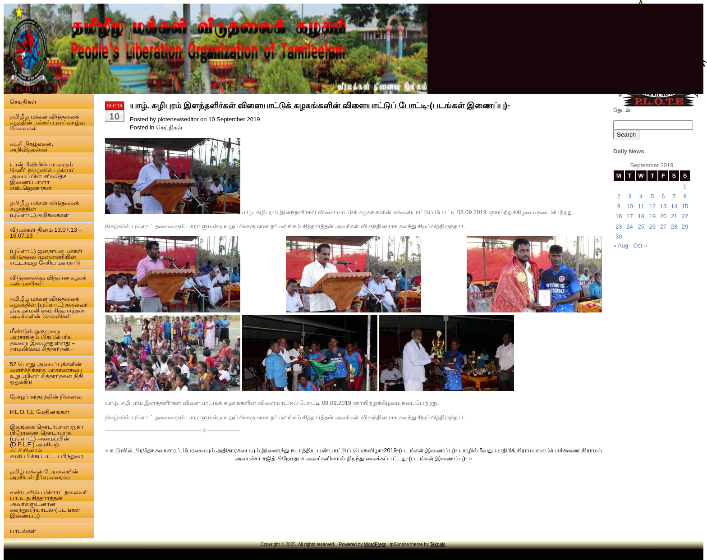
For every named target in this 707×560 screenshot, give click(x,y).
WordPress (375, 544)
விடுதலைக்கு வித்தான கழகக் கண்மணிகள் (48, 280)
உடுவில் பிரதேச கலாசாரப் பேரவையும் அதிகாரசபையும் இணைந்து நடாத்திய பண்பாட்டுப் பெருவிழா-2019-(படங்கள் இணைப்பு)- (283, 450)
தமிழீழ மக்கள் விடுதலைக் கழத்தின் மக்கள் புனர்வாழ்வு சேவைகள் (47, 122)
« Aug (620, 245)
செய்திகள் (23, 101)
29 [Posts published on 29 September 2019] (685, 226)
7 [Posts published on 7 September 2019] (673, 196)
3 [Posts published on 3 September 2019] (629, 196)
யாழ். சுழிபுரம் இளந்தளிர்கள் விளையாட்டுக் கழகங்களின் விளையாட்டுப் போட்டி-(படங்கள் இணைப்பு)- (320, 105)
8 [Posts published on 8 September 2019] (684, 196)
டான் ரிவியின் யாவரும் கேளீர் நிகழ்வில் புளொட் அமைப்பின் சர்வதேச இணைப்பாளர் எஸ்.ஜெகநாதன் (43, 176)
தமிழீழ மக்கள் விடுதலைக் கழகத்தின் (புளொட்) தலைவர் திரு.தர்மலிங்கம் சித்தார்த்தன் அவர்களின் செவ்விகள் (49, 307)
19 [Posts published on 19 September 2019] (652, 216)
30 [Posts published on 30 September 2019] (618, 236)
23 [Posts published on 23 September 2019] (618, 226)
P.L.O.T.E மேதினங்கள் (39, 412)
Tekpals (437, 544)
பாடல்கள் (23, 531)
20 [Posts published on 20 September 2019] (663, 216)
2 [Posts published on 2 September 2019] (618, 196)
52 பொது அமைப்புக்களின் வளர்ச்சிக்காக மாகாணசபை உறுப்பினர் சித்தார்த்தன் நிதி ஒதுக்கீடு (46, 373)
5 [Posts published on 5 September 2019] (652, 196)
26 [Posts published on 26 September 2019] (652, 226)
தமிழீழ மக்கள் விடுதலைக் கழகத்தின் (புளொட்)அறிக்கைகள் (44, 209)
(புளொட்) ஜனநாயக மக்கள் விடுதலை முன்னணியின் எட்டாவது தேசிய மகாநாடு (46, 257)
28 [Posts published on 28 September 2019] (674, 226)
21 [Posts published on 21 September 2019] (674, 216)
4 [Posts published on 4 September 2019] (641, 196)
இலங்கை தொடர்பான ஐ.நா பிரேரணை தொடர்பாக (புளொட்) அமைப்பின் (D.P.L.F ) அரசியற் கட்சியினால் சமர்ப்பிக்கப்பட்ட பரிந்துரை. (47, 441)
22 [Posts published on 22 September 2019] (685, 216)
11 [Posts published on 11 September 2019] (641, 206)
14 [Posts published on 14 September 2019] (674, 206)
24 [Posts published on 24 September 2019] (629, 226)
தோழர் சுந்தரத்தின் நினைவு (46, 396)
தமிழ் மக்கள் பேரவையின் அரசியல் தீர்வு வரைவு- (44, 474)
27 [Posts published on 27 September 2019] (663, 226)
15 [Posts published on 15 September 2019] (685, 206)
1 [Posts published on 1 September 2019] (684, 186)
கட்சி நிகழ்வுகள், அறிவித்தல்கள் (31, 146)
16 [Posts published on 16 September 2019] (618, 216)
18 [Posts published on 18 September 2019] (641, 216)
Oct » (640, 245)
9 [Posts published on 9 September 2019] (618, 206)
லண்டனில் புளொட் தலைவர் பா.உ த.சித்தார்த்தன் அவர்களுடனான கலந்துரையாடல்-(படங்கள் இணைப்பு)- (48, 504)
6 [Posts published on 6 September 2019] (663, 196)
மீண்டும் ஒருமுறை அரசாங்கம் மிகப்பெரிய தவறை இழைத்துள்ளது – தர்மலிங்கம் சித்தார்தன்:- (42, 340)
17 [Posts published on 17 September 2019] (629, 216)
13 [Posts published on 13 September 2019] (663, 206)
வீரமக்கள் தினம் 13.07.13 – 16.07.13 (46, 232)
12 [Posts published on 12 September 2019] (652, 206)
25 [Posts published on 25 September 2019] (641, 226)
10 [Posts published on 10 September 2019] (629, 206)
